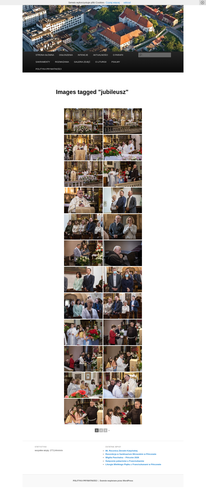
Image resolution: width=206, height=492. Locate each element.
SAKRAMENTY (43, 62)
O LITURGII (101, 62)
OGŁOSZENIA (66, 55)
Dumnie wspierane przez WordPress (116, 481)
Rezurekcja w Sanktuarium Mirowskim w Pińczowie (130, 454)
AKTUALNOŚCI (100, 55)
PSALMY (116, 62)
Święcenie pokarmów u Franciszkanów (124, 461)
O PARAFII (118, 55)
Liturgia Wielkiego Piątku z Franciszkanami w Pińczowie (133, 464)
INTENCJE (83, 55)
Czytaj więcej (113, 2)
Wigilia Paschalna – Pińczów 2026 (122, 457)
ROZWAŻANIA (62, 62)
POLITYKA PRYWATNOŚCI (49, 69)
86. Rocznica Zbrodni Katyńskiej (121, 451)
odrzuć (127, 2)
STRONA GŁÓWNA (45, 55)
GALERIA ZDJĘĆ (82, 62)
